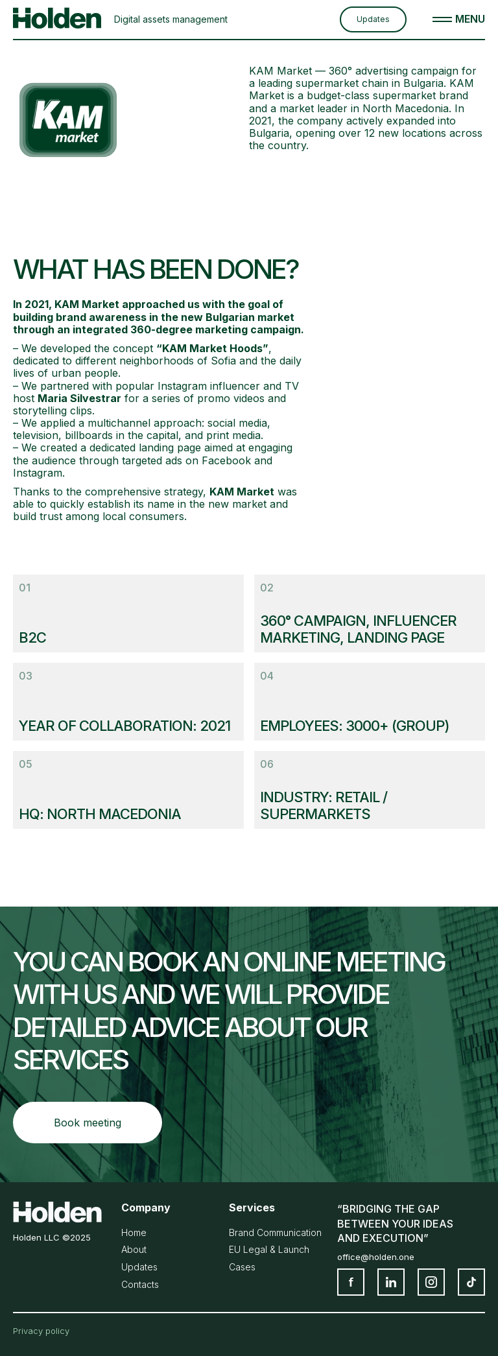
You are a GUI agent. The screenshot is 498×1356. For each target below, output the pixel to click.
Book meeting (87, 1122)
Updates (373, 19)
